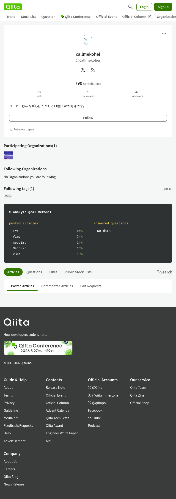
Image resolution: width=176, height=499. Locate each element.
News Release (14, 484)
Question (48, 16)
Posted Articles (22, 286)
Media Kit (11, 418)
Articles (13, 272)
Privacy (9, 402)
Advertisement (15, 440)
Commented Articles (57, 286)
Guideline (11, 410)
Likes (53, 272)
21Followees (88, 94)
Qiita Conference (76, 16)
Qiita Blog (11, 476)
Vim (8, 196)
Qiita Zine (137, 395)
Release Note (55, 387)
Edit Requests (90, 286)
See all (168, 188)
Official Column (136, 16)
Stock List (28, 16)
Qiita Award (54, 425)
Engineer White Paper (62, 433)
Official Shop (139, 402)
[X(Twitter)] (83, 70)
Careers (9, 469)
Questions (34, 272)
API (48, 440)
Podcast (94, 425)
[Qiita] (13, 6)
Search (164, 272)
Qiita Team (138, 387)
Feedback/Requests (18, 425)
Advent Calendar (58, 410)
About (8, 387)
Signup (163, 6)
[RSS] (93, 70)
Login (144, 6)
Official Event (106, 16)
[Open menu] (164, 33)
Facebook (95, 410)
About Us (10, 461)
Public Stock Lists (78, 272)
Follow (88, 118)
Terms (8, 395)
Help (7, 433)
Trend (10, 16)
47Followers (137, 94)
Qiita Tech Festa (57, 418)
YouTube (94, 418)
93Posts (39, 94)
